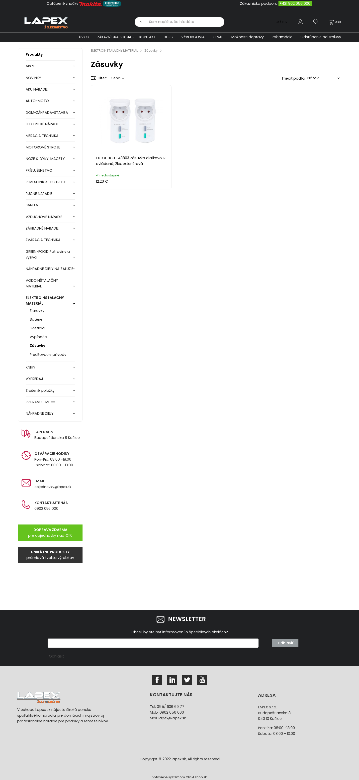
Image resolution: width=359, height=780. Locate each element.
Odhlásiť (56, 656)
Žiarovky (37, 310)
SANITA (32, 205)
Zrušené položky (40, 390)
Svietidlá (37, 328)
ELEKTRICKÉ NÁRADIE (42, 124)
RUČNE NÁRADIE (39, 193)
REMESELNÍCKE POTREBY (46, 181)
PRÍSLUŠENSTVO (39, 170)
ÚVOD (84, 36)
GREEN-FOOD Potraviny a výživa (48, 254)
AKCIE (30, 66)
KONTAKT (147, 36)
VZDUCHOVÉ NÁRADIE (44, 216)
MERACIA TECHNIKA (42, 135)
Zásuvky (37, 345)
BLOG (168, 36)
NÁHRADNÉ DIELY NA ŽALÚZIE (49, 268)
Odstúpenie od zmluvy (320, 36)
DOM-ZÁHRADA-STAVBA (47, 112)
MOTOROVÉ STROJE (43, 147)
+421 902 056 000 (294, 3)
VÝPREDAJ (34, 378)
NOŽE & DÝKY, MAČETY (45, 158)
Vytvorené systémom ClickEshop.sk (179, 777)
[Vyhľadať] (140, 22)
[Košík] (335, 21)
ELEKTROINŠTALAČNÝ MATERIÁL (45, 300)
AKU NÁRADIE (37, 89)
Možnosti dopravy (247, 36)
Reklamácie (282, 36)
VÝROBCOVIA (193, 36)
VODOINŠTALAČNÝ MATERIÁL (42, 283)
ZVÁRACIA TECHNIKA (43, 239)
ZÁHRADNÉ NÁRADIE (42, 228)
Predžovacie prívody (48, 354)
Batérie (36, 319)
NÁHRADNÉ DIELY (40, 413)
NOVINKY (33, 77)
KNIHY (30, 367)
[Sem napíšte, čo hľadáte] (185, 22)
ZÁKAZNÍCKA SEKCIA (114, 36)
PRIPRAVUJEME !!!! (40, 401)
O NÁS (218, 36)
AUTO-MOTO (37, 100)
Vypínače (38, 336)
